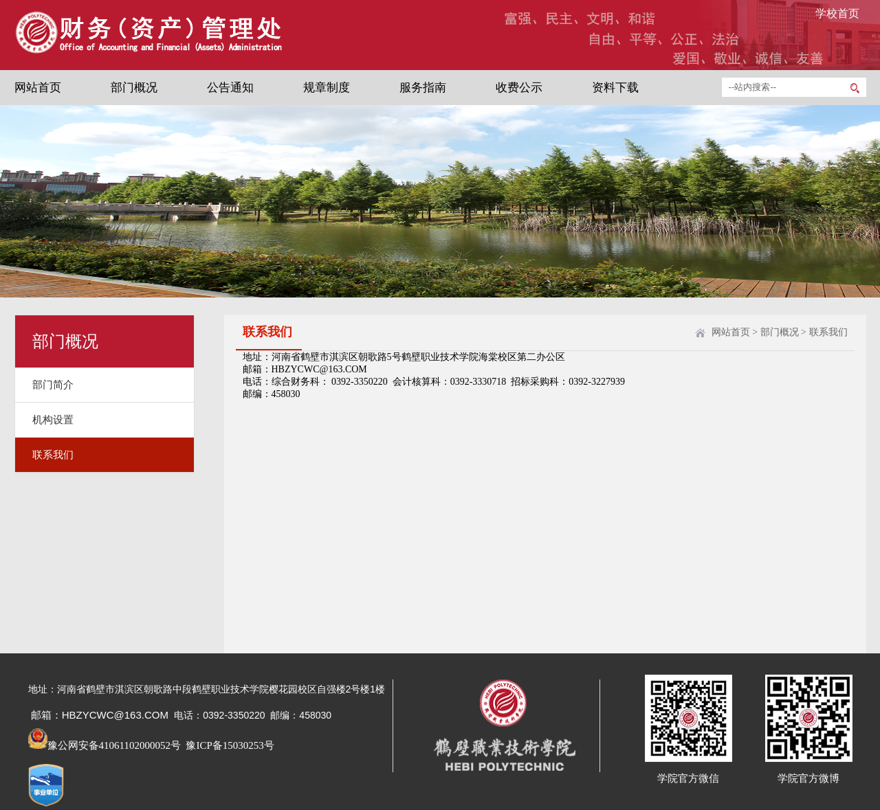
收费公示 (519, 87)
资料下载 (615, 87)
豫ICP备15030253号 (229, 745)
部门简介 (53, 384)
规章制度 (326, 87)
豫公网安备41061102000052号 (104, 745)
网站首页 (37, 87)
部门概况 (134, 87)
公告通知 (230, 87)
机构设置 (53, 419)
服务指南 (422, 87)
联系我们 (53, 454)
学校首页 (837, 13)
